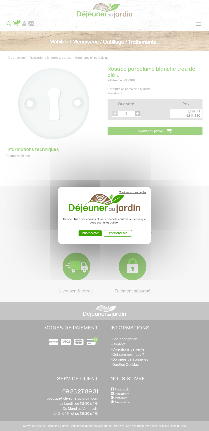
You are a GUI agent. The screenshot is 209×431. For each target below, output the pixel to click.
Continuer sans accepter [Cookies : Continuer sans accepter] (132, 192)
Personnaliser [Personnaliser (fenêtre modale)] (118, 233)
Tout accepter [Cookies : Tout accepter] (90, 233)
